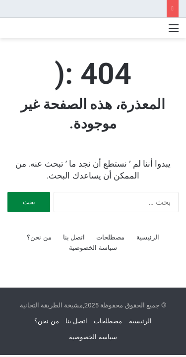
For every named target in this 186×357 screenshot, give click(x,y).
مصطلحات (110, 237)
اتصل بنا (74, 237)
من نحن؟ (39, 237)
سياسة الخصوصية (93, 247)
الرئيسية (147, 237)
